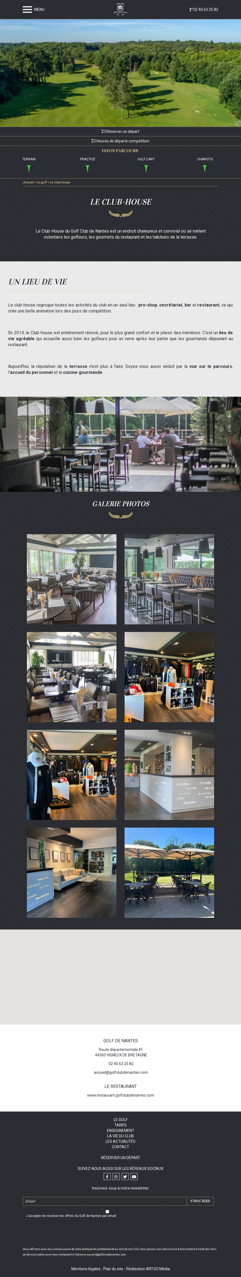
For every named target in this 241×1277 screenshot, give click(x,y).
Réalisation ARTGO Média (148, 1269)
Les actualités (120, 1141)
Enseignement (120, 1130)
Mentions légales (85, 1269)
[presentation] (120, 1233)
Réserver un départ (120, 131)
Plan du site (113, 1269)
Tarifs (120, 1125)
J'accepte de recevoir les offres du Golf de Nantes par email (71, 1216)
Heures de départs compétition (120, 141)
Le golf (121, 1120)
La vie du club (120, 1136)
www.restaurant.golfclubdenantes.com (120, 1095)
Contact (120, 1147)
